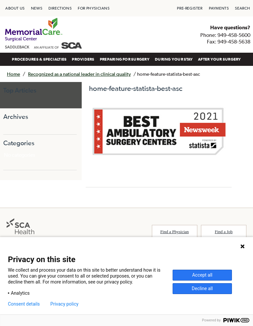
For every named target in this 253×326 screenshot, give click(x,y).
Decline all (202, 288)
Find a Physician (174, 231)
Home (13, 74)
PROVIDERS (83, 59)
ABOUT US (15, 8)
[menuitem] (15, 8)
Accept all (202, 275)
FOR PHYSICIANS (93, 8)
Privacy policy (64, 304)
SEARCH (242, 8)
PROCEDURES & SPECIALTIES (39, 59)
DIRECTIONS (59, 8)
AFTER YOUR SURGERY (219, 59)
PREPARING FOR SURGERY (125, 59)
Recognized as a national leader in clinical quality (79, 74)
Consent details (24, 304)
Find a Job (224, 231)
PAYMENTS (219, 8)
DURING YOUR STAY (174, 59)
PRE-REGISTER (189, 8)
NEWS (36, 8)
